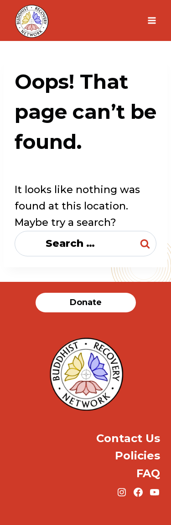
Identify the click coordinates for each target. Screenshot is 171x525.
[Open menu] (151, 20)
